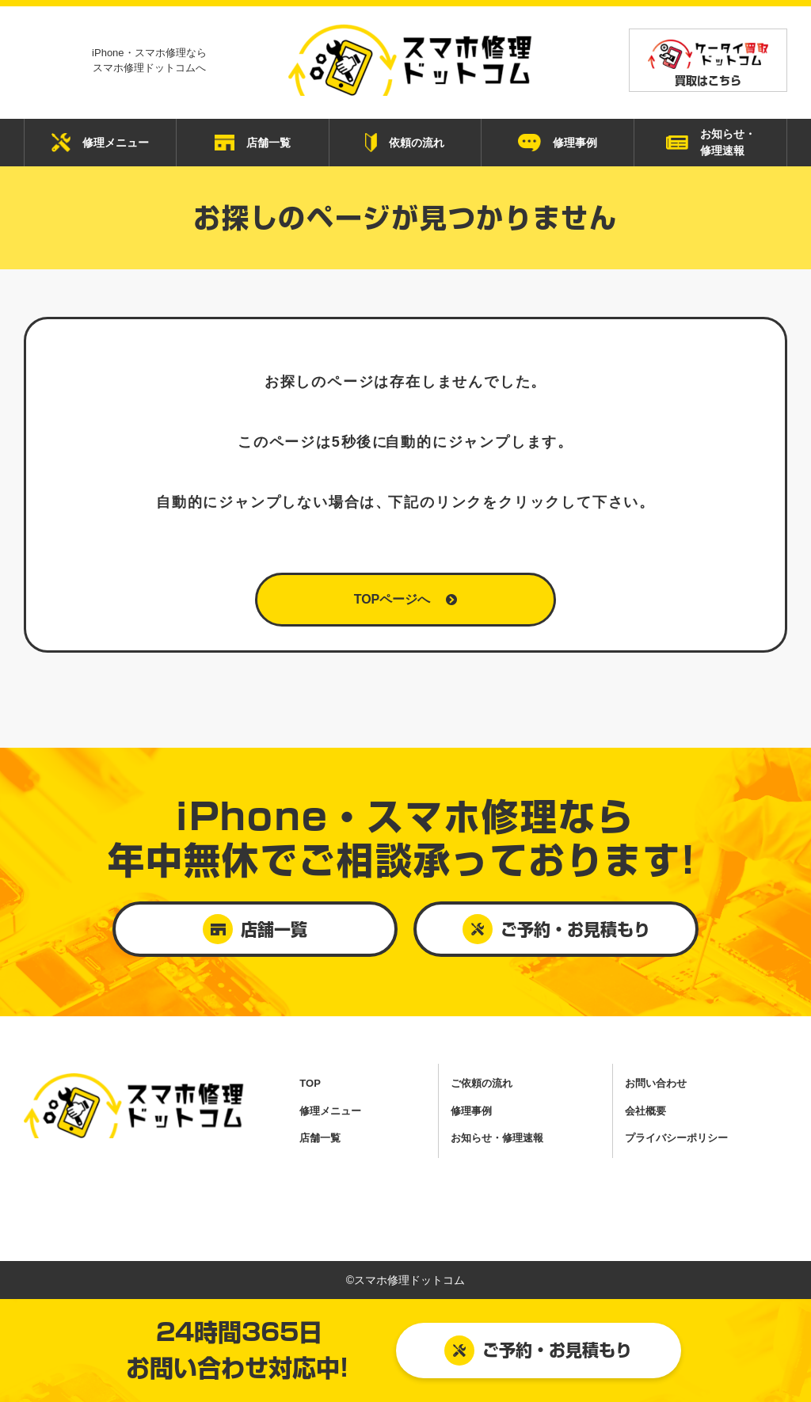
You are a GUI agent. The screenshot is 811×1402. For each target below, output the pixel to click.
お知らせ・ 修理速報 (711, 142)
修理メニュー (100, 142)
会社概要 (645, 1111)
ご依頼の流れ (481, 1083)
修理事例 (557, 142)
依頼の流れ (404, 142)
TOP (310, 1083)
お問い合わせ (656, 1083)
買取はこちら (708, 63)
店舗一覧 (253, 142)
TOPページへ (406, 599)
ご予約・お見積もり (538, 1350)
